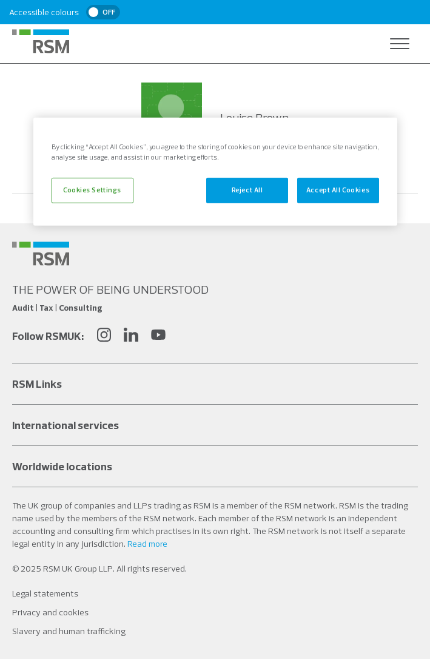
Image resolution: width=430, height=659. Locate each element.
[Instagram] (103, 336)
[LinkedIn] (131, 336)
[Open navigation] (400, 43)
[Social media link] (40, 254)
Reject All (247, 190)
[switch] (103, 12)
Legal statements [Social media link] (45, 593)
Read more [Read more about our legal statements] (147, 543)
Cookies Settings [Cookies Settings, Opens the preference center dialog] (92, 190)
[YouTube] (158, 336)
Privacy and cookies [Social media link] (50, 612)
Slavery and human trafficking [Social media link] (69, 631)
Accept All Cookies (337, 190)
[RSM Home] (40, 41)
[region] (215, 172)
